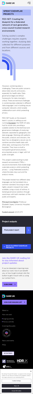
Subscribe (8, 284)
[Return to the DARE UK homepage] (8, 3)
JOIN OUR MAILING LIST (13, 302)
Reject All (16, 386)
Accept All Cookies (16, 391)
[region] (16, 381)
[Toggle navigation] (29, 2)
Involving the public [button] (8, 326)
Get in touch (8, 353)
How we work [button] (7, 314)
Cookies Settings (16, 381)
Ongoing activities (8, 319)
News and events (8, 340)
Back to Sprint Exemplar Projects (16, 247)
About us (5, 310)
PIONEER (12, 123)
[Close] (31, 371)
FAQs (4, 345)
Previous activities (8, 322)
